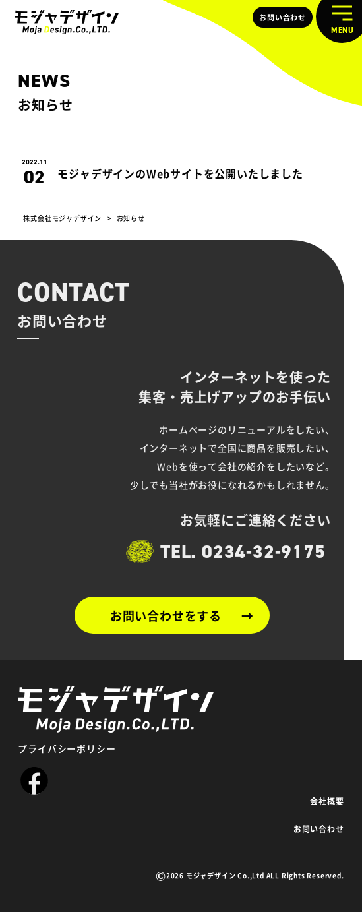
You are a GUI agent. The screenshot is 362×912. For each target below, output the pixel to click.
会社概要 (327, 800)
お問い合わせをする (166, 615)
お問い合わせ (282, 17)
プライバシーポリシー (66, 748)
